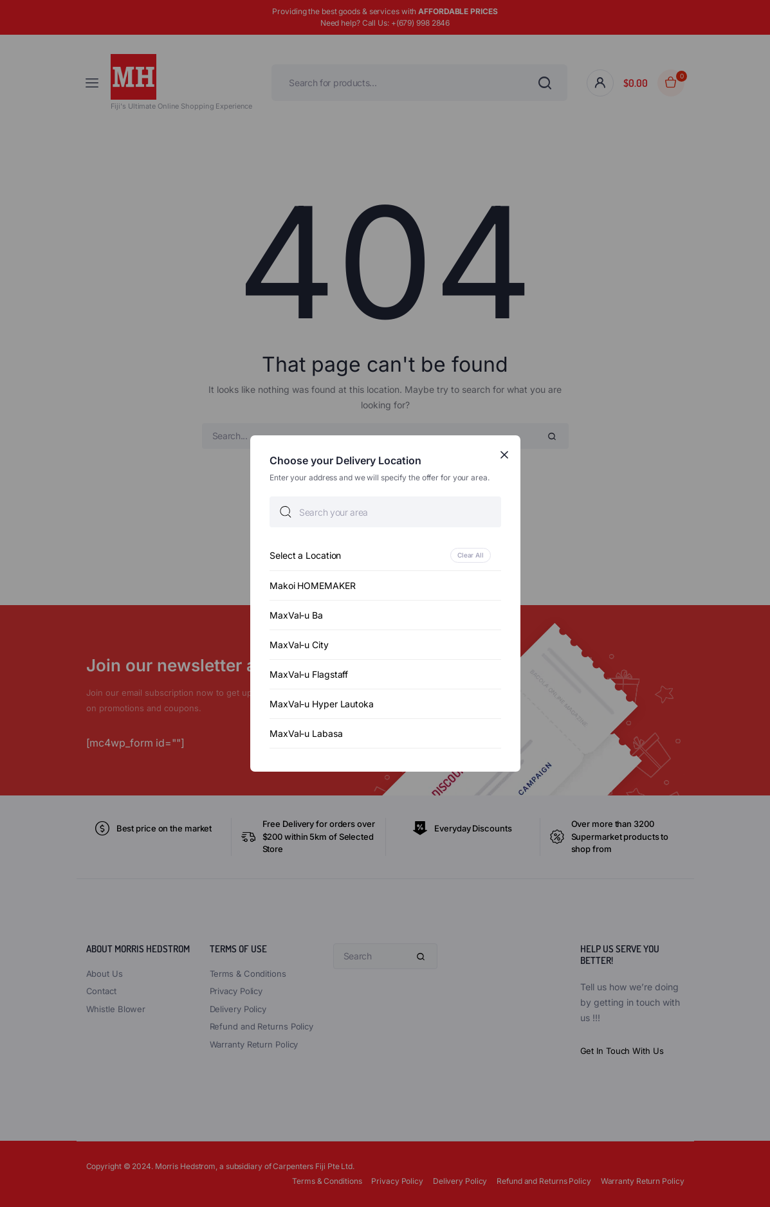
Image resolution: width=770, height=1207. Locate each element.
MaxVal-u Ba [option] (296, 615)
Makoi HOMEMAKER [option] (313, 585)
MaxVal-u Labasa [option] (306, 733)
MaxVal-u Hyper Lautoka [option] (322, 703)
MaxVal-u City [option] (299, 644)
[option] (385, 555)
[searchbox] (385, 511)
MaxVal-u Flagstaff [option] (309, 674)
